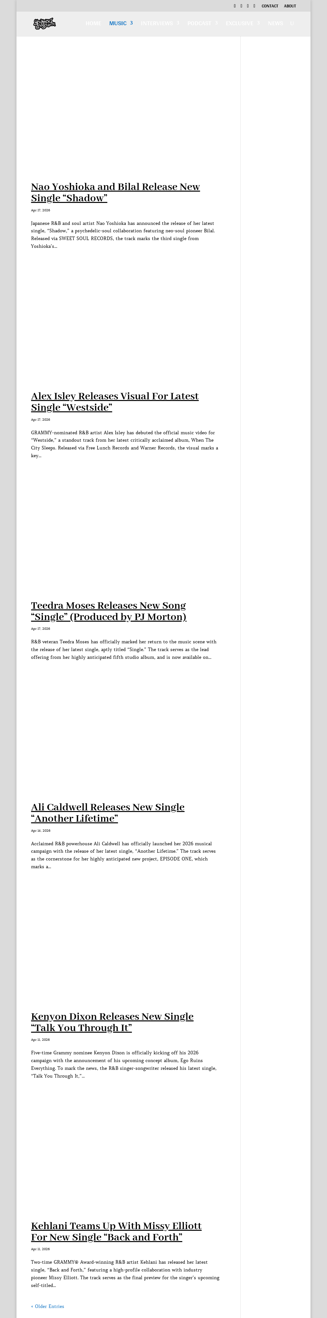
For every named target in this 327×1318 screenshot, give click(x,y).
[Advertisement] (273, 151)
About (290, 7)
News (275, 25)
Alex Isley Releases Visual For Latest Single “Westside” (115, 402)
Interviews (157, 25)
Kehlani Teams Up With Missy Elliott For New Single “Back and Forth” (116, 1232)
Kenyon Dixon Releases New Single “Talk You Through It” (112, 1022)
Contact (270, 7)
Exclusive (239, 25)
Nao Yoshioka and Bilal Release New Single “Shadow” (115, 193)
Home (93, 25)
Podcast (199, 25)
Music (117, 25)
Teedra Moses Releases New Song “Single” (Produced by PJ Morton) (108, 611)
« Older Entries (47, 1306)
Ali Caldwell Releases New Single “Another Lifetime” (108, 813)
